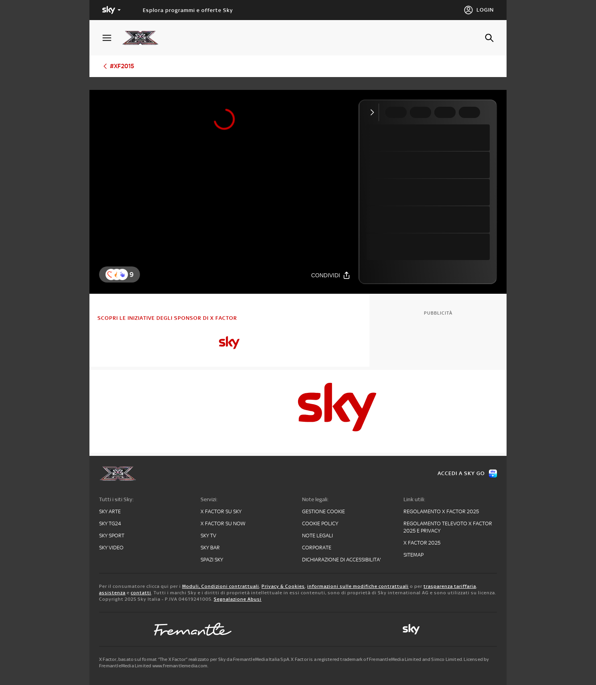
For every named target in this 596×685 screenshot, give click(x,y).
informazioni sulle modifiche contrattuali (358, 586)
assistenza (112, 593)
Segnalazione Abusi (238, 599)
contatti (141, 593)
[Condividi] (331, 275)
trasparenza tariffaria (450, 586)
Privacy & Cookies (283, 586)
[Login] (479, 10)
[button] (122, 274)
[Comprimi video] (374, 112)
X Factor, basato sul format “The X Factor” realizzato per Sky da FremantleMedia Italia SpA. (194, 659)
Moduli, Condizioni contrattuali (220, 586)
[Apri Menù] (112, 38)
